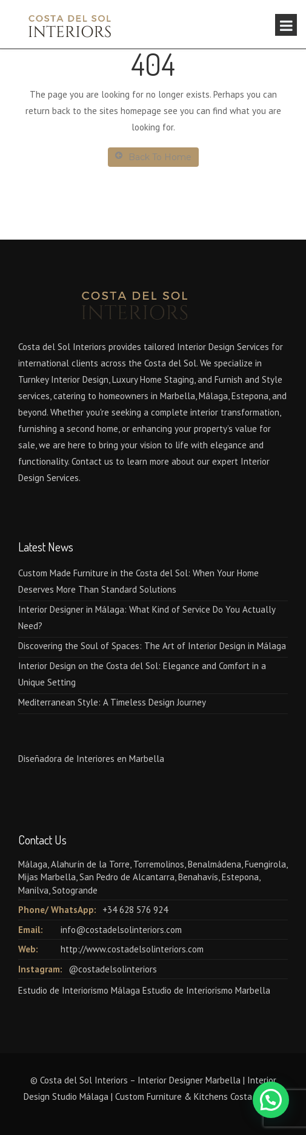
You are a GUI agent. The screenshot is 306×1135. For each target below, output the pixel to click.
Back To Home (153, 157)
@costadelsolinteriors (112, 969)
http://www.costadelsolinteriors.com (132, 949)
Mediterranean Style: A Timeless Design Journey (112, 702)
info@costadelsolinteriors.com (121, 929)
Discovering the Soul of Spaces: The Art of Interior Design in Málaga (152, 646)
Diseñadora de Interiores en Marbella (91, 758)
